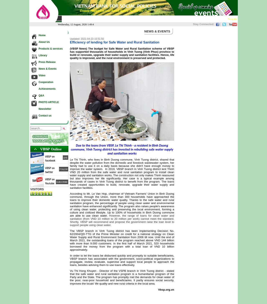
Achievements (187, 19)
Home (66, 19)
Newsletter (205, 19)
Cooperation (169, 19)
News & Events (141, 19)
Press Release (121, 19)
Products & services (98, 19)
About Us (77, 19)
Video (156, 19)
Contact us (220, 19)
